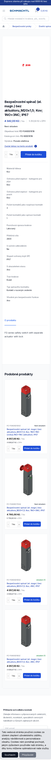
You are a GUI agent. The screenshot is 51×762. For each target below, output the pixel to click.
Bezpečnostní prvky (22, 26)
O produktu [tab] (10, 320)
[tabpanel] (26, 65)
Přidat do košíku (33, 154)
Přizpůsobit (27, 754)
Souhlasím (9, 754)
